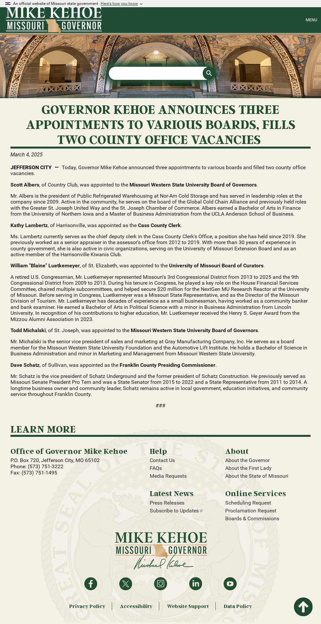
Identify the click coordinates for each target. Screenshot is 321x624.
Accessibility (136, 606)
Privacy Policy (87, 606)
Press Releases (167, 503)
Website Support (188, 606)
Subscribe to (176, 511)
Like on (90, 583)
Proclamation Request (250, 511)
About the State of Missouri (256, 476)
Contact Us (162, 460)
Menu (311, 19)
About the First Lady (248, 468)
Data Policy (238, 606)
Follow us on (160, 583)
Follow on (125, 583)
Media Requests (168, 476)
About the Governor (247, 460)
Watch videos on (230, 583)
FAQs (156, 468)
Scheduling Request (248, 503)
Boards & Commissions (252, 518)
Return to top (302, 601)
